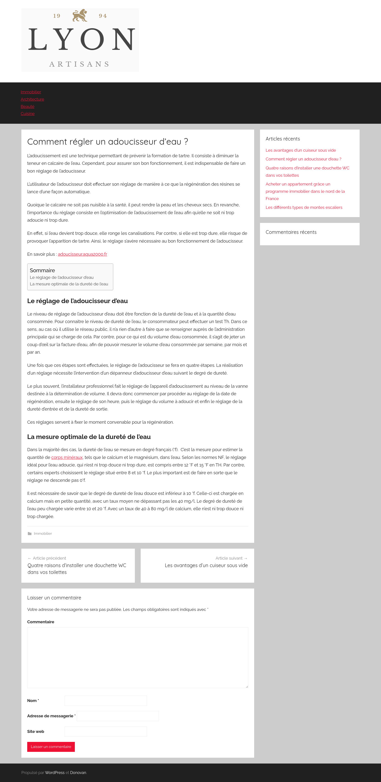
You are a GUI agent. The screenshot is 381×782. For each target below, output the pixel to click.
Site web (35, 731)
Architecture (32, 99)
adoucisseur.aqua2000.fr (82, 254)
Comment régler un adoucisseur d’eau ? (303, 159)
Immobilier (31, 91)
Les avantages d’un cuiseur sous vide (301, 150)
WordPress (55, 772)
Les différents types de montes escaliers (304, 207)
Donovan (78, 772)
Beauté (27, 106)
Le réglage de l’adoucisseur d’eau (62, 277)
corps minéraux (67, 457)
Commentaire (40, 621)
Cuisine (28, 113)
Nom (33, 700)
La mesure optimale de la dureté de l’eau (69, 283)
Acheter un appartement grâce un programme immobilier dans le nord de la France (305, 191)
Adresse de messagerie (51, 715)
